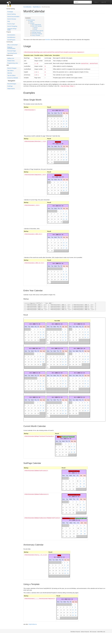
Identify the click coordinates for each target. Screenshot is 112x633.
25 (52, 125)
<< (53, 109)
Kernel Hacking (11, 14)
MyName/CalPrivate (74, 470)
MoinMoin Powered (75, 630)
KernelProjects (11, 39)
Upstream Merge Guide (11, 29)
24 (48, 125)
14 (61, 120)
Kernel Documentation (13, 16)
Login (102, 2)
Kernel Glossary (11, 19)
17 (48, 122)
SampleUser (57, 174)
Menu (96, 2)
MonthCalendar (46, 7)
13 (58, 120)
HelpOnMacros (37, 7)
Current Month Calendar (37, 30)
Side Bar (9, 73)
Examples (32, 23)
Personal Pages (11, 51)
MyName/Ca (65, 517)
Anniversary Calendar (37, 33)
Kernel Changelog (12, 26)
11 (52, 120)
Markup (36, 27)
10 (48, 120)
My (58, 435)
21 (61, 122)
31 (48, 128)
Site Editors (10, 70)
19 (55, 122)
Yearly (59, 554)
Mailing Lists (10, 58)
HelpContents (11, 88)
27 (58, 125)
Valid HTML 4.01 (101, 630)
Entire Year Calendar (37, 26)
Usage (31, 21)
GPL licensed (93, 630)
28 (61, 125)
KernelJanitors (11, 35)
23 (66, 122)
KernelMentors (11, 37)
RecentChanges (11, 83)
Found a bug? (11, 24)
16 (66, 120)
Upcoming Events (12, 53)
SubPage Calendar (36, 32)
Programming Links (12, 63)
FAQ (8, 21)
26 (55, 125)
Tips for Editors (11, 75)
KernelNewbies (27, 7)
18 (52, 122)
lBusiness (72, 517)
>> (63, 109)
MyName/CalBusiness (74, 493)
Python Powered (85, 630)
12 (55, 120)
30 (66, 125)
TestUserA (65, 435)
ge (61, 435)
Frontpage (10, 11)
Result (35, 29)
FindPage (10, 86)
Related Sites (11, 60)
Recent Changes (11, 68)
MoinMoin (48, 39)
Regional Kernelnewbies (11, 48)
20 (58, 122)
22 (63, 122)
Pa (59, 435)
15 (63, 120)
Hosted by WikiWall (12, 78)
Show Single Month (36, 24)
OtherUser (58, 140)
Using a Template (36, 35)
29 (63, 125)
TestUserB (72, 435)
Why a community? (12, 44)
